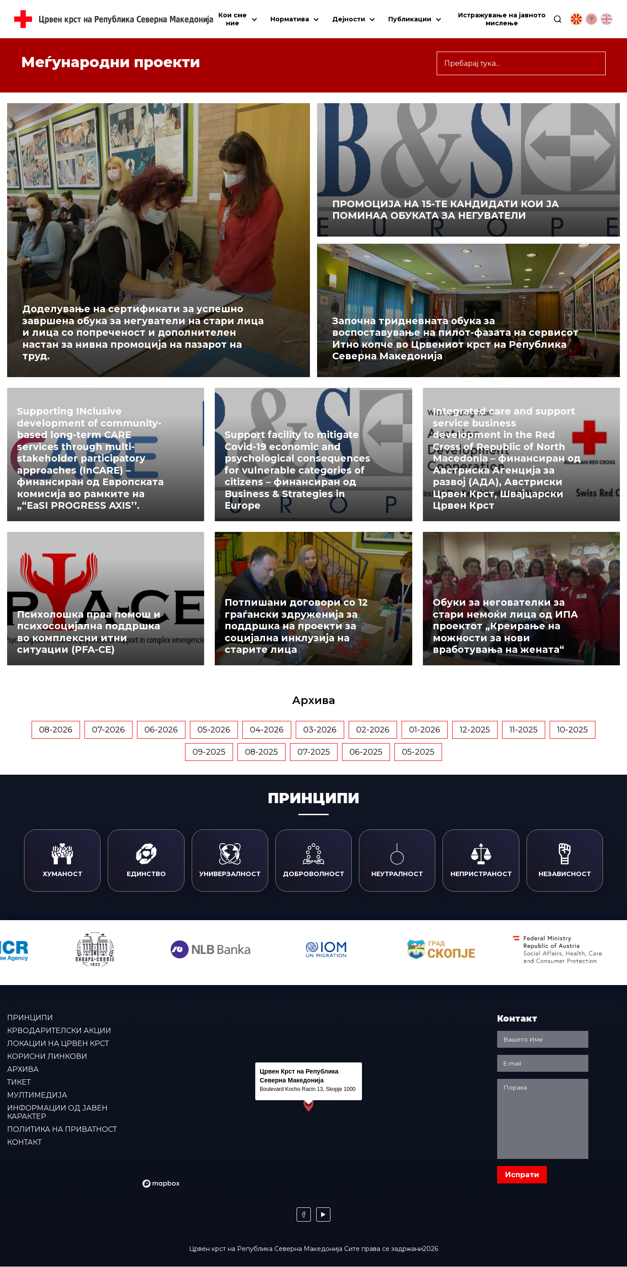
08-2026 (55, 730)
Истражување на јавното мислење (502, 19)
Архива (23, 1069)
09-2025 (209, 752)
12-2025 (475, 730)
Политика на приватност (62, 1129)
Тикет (19, 1082)
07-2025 (313, 752)
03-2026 (320, 730)
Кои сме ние (232, 19)
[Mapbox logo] (161, 1184)
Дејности (348, 19)
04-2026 (267, 730)
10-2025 (572, 730)
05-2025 (418, 752)
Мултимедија (37, 1095)
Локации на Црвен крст (58, 1043)
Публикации (409, 19)
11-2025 (524, 730)
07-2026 (108, 730)
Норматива (289, 19)
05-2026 (213, 730)
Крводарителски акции (59, 1030)
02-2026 (373, 730)
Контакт (24, 1142)
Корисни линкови (47, 1056)
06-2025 (366, 752)
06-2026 (161, 730)
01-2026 (424, 730)
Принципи (30, 1018)
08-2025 (261, 752)
